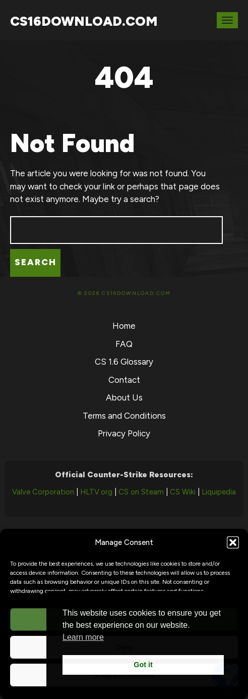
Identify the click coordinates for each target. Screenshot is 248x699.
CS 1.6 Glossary (124, 362)
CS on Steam (141, 491)
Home (124, 326)
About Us (124, 397)
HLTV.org (96, 491)
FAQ (124, 344)
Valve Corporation (43, 491)
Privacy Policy (124, 433)
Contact (124, 380)
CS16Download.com (83, 21)
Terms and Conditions (124, 416)
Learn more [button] (83, 637)
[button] (233, 542)
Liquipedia (219, 491)
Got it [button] (143, 665)
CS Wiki (183, 491)
